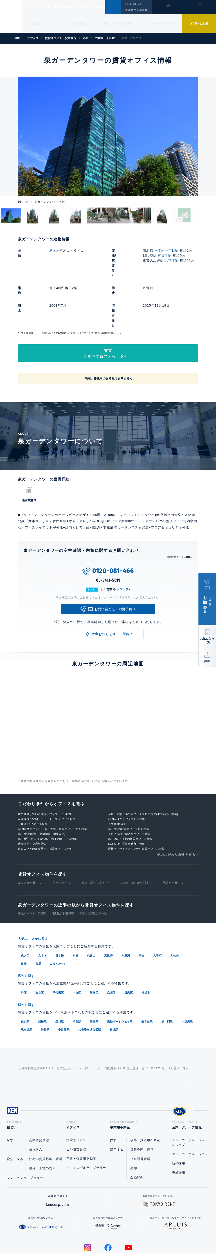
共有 (207, 661)
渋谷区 (39, 951)
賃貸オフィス (76, 1100)
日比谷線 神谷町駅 (62, 873)
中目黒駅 (187, 980)
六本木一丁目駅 (167, 250)
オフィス (49, 7)
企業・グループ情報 (103, 7)
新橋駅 (42, 980)
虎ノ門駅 (167, 980)
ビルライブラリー (161, 24)
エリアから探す (28, 842)
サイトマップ (156, 1235)
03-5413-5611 (108, 540)
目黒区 (128, 951)
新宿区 (94, 951)
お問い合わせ (199, 23)
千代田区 (58, 951)
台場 (38, 923)
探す (10, 1100)
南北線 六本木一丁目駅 (32, 873)
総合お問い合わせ (62, 1235)
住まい (30, 7)
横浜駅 (114, 988)
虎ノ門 (25, 915)
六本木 (42, 915)
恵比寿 (108, 915)
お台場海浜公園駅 (89, 988)
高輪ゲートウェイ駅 (120, 980)
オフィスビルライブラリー (86, 1127)
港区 (52, 250)
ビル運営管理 (76, 24)
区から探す (60, 842)
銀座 (24, 923)
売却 (133, 1128)
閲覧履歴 (167, 9)
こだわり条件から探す (134, 842)
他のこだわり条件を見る (176, 814)
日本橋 (59, 915)
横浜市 (146, 951)
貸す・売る (15, 1118)
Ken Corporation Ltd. (11, 16)
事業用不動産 (73, 7)
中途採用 (178, 1132)
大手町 (157, 915)
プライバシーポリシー (101, 1235)
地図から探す (172, 842)
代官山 (91, 915)
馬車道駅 (26, 988)
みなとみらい (58, 923)
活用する (116, 1109)
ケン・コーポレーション (190, 1114)
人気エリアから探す (36, 898)
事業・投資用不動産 (117, 24)
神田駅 (45, 988)
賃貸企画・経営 (141, 1109)
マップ (124, 549)
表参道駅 (147, 980)
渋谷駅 (77, 980)
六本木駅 (172, 260)
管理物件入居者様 (136, 10)
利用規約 (132, 1235)
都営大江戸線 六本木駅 (93, 873)
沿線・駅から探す (93, 842)
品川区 (111, 951)
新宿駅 (94, 980)
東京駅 (25, 980)
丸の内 (174, 915)
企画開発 (137, 1137)
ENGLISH (130, 4)
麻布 (141, 915)
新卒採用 (178, 1123)
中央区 (77, 951)
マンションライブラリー (25, 1137)
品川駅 (59, 980)
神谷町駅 (165, 255)
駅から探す (28, 964)
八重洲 (126, 915)
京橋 (75, 915)
